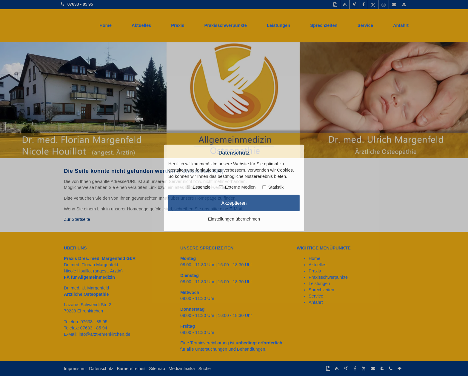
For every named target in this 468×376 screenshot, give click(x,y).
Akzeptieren (234, 203)
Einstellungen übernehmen (234, 219)
